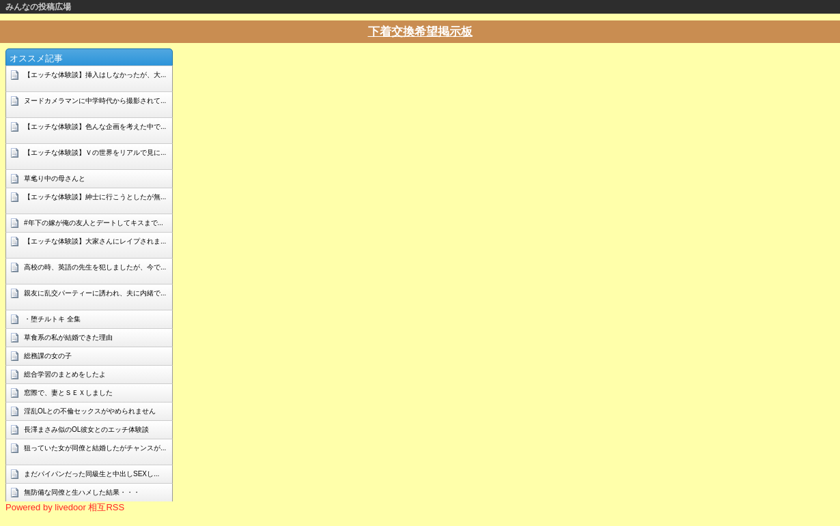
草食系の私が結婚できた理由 (68, 337)
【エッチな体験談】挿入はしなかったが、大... (95, 74)
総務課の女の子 (48, 356)
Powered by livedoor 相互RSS (64, 507)
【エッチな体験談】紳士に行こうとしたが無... (95, 197)
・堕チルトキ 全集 (52, 319)
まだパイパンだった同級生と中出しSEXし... (91, 474)
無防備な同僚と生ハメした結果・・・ (82, 492)
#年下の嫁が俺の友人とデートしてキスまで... (93, 223)
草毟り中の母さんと (54, 178)
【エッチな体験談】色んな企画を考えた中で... (95, 126)
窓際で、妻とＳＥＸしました (68, 392)
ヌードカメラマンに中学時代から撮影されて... (95, 100)
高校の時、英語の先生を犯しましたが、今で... (95, 267)
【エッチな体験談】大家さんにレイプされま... (95, 241)
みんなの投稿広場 (38, 7)
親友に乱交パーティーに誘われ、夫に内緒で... (95, 293)
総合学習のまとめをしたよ (65, 374)
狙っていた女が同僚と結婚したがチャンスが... (95, 448)
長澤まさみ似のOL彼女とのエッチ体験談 (86, 429)
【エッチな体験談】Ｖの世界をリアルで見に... (95, 152)
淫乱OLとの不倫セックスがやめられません (90, 411)
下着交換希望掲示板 (420, 31)
